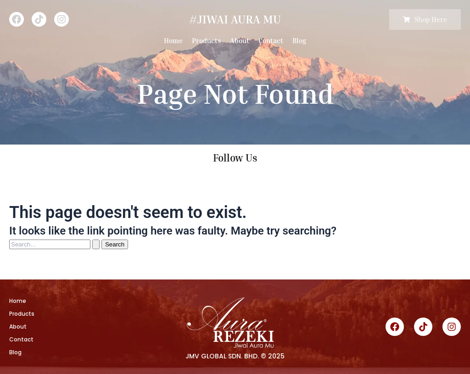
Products (206, 40)
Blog (299, 40)
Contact (270, 40)
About (239, 40)
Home (173, 40)
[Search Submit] (96, 244)
